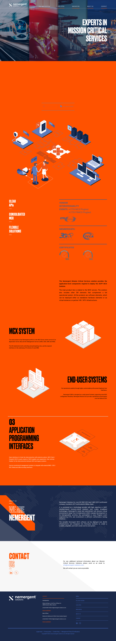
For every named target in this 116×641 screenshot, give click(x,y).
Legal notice (39, 631)
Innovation (79, 609)
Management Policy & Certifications (71, 631)
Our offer (78, 605)
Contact (78, 618)
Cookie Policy (56, 631)
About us (78, 613)
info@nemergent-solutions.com (73, 565)
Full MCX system (80, 600)
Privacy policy (47, 631)
